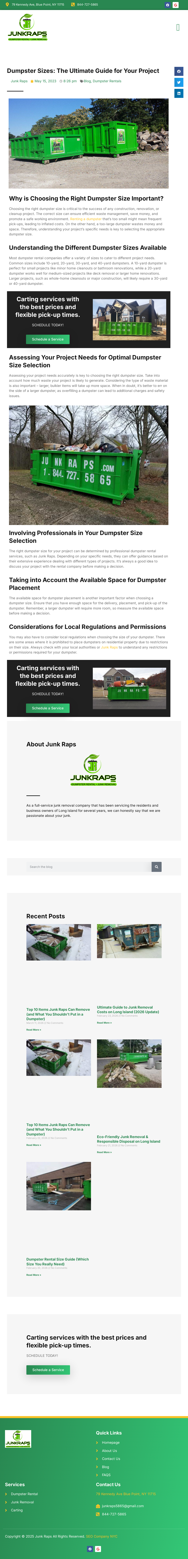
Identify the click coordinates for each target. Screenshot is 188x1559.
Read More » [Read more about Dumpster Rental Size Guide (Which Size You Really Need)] (33, 1274)
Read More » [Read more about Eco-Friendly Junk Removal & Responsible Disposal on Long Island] (104, 1152)
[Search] (157, 867)
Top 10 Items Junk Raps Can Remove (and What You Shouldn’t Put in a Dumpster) (58, 1014)
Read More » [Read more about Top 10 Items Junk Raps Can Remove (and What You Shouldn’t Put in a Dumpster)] (33, 1029)
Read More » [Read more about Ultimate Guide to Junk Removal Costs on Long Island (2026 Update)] (104, 1022)
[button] (178, 27)
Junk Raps (109, 647)
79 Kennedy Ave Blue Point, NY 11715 (126, 1494)
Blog (87, 81)
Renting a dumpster (86, 219)
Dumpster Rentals (107, 81)
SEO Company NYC (101, 1536)
